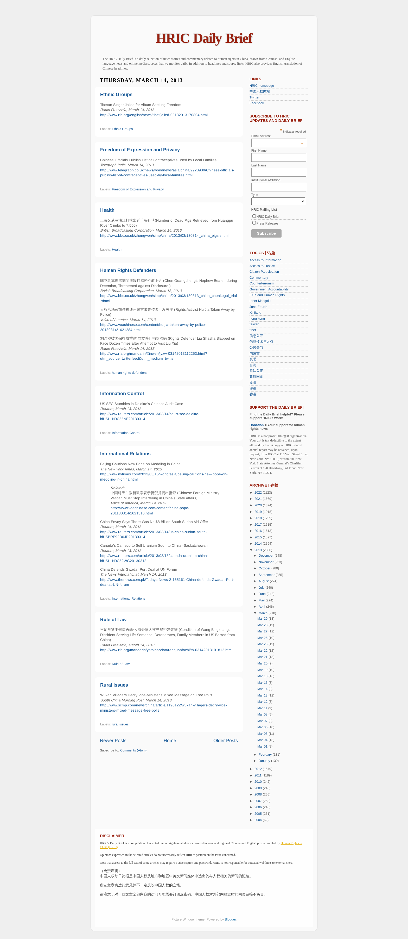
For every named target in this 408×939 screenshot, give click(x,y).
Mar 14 (263, 689)
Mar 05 (263, 734)
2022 (258, 492)
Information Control (122, 393)
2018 (258, 518)
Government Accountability (269, 289)
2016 (258, 531)
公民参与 (256, 347)
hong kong (257, 318)
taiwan (254, 324)
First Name (259, 150)
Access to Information (265, 260)
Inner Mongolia (260, 301)
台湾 (253, 365)
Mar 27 (263, 631)
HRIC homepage (262, 86)
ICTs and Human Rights (267, 295)
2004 (258, 820)
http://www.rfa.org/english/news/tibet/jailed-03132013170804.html (154, 115)
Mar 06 (263, 727)
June (263, 594)
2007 (258, 801)
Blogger (230, 919)
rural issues (120, 724)
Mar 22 (263, 650)
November (267, 562)
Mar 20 (263, 663)
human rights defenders (129, 373)
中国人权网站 (260, 91)
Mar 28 (263, 625)
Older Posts (225, 740)
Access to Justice (262, 266)
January (265, 761)
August (264, 581)
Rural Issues (114, 685)
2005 (258, 814)
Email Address (277, 136)
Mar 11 (262, 708)
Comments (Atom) (133, 750)
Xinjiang (255, 312)
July (262, 587)
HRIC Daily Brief (204, 38)
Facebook (257, 103)
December (267, 555)
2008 (258, 794)
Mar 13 (263, 695)
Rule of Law (113, 619)
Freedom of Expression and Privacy (140, 149)
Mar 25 (263, 644)
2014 (258, 543)
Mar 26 (263, 638)
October (265, 568)
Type (254, 195)
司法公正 (256, 371)
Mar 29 (263, 618)
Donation (257, 425)
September (267, 575)
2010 (258, 781)
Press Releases (267, 223)
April (262, 606)
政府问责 (256, 376)
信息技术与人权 (261, 342)
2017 (258, 524)
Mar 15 (263, 683)
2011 (258, 775)
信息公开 (256, 336)
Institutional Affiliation (265, 180)
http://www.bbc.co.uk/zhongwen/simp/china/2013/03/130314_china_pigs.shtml (164, 235)
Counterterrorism (262, 283)
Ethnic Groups (116, 94)
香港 (253, 394)
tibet (253, 330)
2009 (258, 788)
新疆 (253, 382)
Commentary (259, 277)
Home (170, 740)
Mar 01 (263, 746)
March (264, 613)
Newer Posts (113, 740)
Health (107, 210)
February (266, 754)
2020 (258, 505)
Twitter (254, 97)
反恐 (253, 359)
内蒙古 (255, 353)
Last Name (258, 165)
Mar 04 (263, 740)
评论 (253, 388)
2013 (258, 550)
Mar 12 (263, 702)
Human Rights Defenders (128, 270)
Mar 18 (263, 676)
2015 (258, 537)
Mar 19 (263, 670)
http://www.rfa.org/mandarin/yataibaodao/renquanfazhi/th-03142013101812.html (166, 650)
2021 (258, 499)
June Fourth (258, 307)
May (262, 600)
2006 (258, 807)
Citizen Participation (264, 271)
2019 (258, 512)
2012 (258, 769)
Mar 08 (263, 714)
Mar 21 (263, 657)
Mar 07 (263, 721)
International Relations (125, 453)
